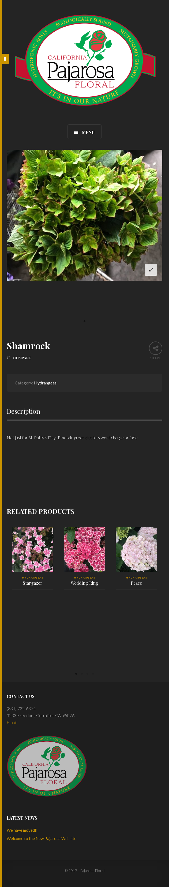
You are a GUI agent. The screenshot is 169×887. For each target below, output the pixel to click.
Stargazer (32, 583)
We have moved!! (22, 830)
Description (23, 411)
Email (12, 722)
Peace (136, 583)
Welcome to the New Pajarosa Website (41, 838)
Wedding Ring (84, 583)
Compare (22, 357)
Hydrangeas (45, 382)
